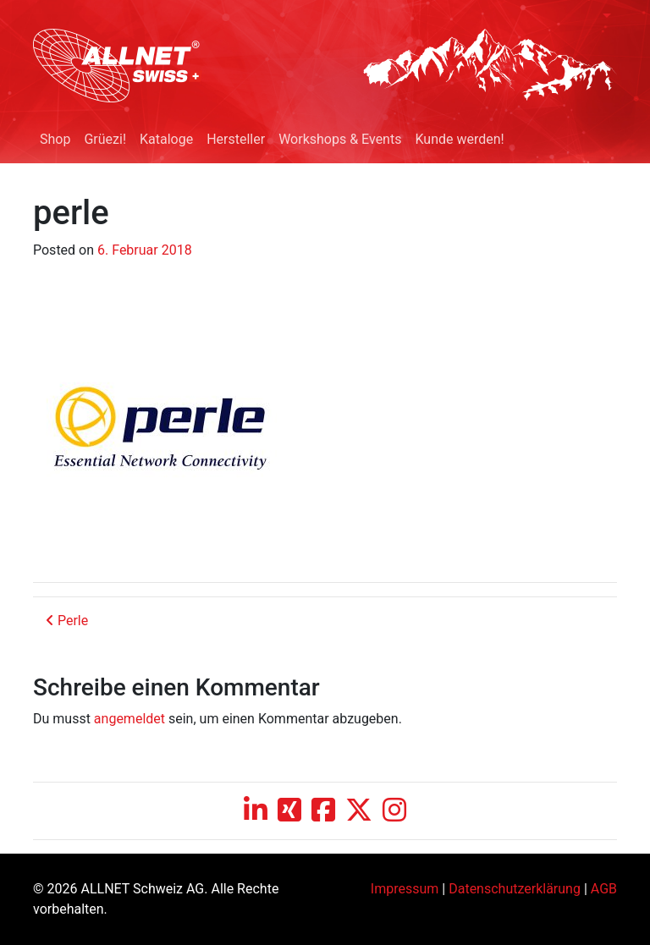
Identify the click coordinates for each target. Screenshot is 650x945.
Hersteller (236, 139)
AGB (604, 889)
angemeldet (129, 719)
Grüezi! (105, 139)
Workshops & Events (339, 139)
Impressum (405, 889)
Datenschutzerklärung (515, 889)
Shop (55, 139)
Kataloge (166, 139)
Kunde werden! (459, 139)
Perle (67, 621)
